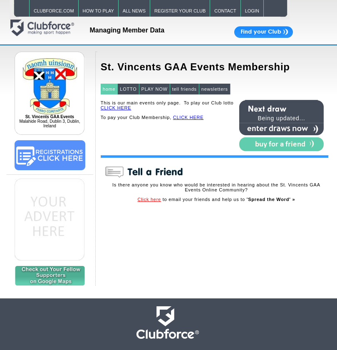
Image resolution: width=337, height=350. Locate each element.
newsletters (214, 89)
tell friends (184, 89)
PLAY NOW (154, 89)
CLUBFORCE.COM (54, 10)
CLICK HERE (116, 107)
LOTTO (128, 89)
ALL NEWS (134, 10)
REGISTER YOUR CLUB (180, 10)
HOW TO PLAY (98, 10)
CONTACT (225, 10)
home (109, 89)
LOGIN (252, 10)
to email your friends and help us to (216, 199)
